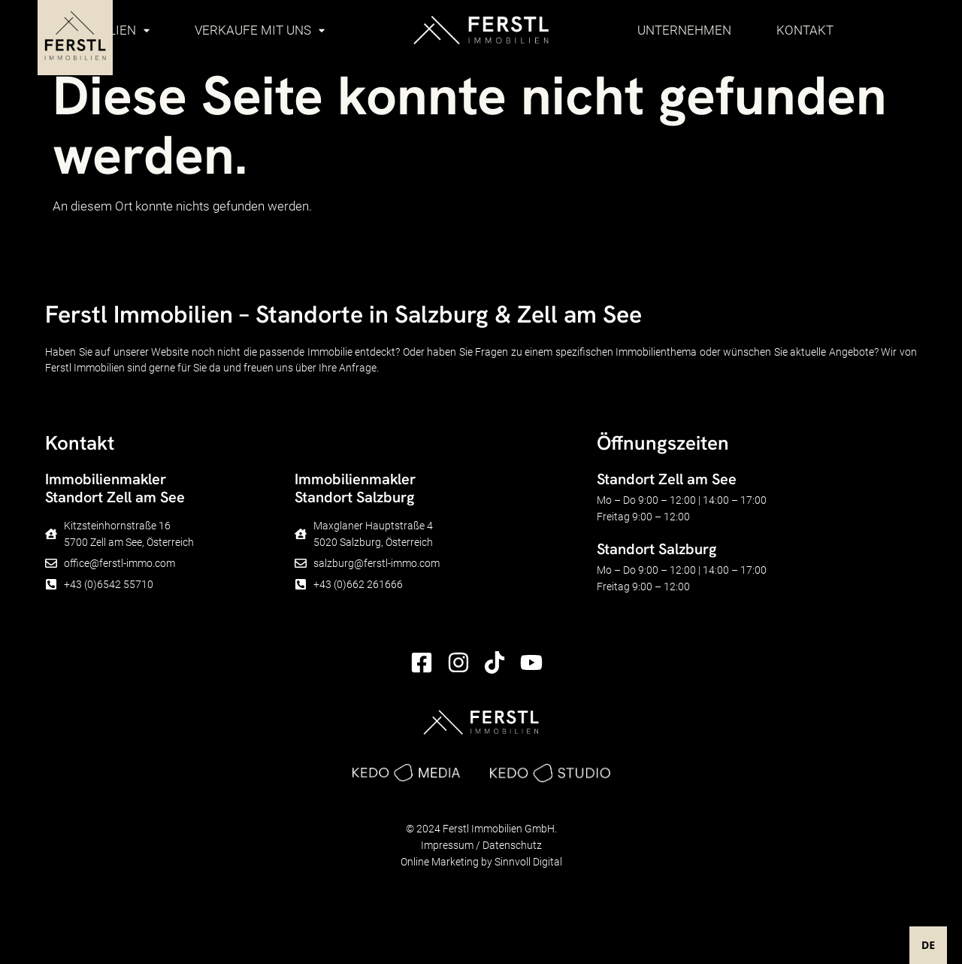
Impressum (447, 845)
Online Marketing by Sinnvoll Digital (481, 862)
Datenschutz (512, 845)
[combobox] (928, 945)
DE (928, 945)
